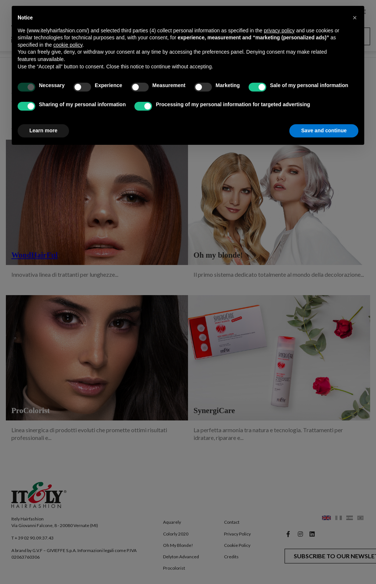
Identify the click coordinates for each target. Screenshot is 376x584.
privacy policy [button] (279, 30)
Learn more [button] (43, 130)
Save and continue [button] (324, 130)
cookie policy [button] (67, 45)
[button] (355, 18)
